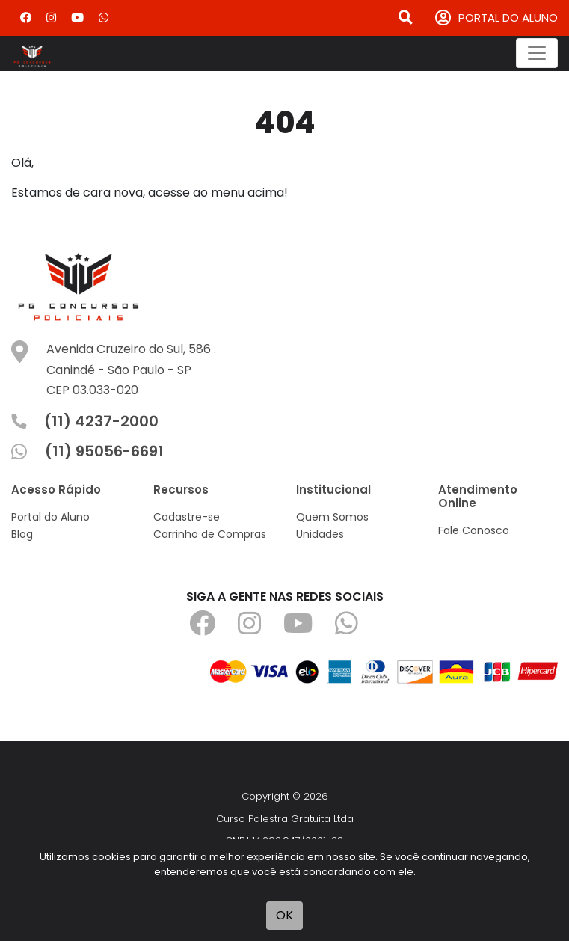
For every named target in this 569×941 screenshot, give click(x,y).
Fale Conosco (473, 530)
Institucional (333, 489)
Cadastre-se (186, 516)
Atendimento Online (477, 496)
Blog (22, 534)
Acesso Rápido (56, 489)
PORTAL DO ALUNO (496, 18)
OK (284, 915)
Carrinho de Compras (209, 534)
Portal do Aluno (50, 516)
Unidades (320, 534)
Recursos (181, 489)
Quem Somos (332, 516)
